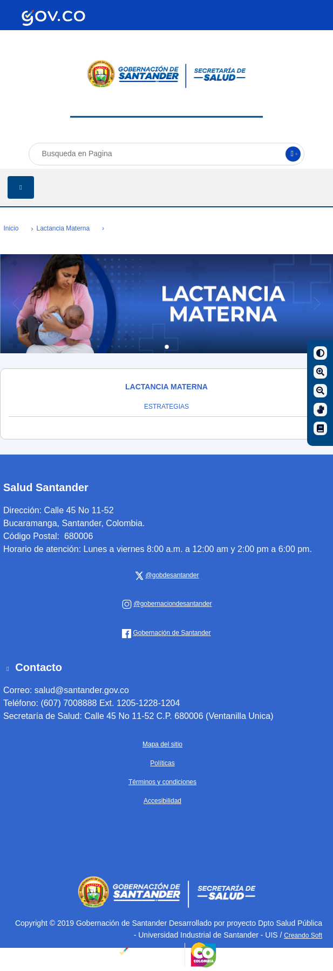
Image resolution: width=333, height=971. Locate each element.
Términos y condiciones (162, 782)
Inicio (10, 228)
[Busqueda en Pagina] (167, 154)
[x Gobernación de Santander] (170, 575)
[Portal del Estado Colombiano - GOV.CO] (53, 18)
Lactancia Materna (63, 228)
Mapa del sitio (162, 744)
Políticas (162, 763)
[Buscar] (293, 154)
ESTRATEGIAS (166, 406)
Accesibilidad (162, 801)
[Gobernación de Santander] (170, 603)
